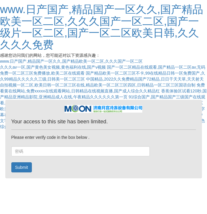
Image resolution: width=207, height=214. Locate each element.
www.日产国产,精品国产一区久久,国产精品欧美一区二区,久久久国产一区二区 (71, 61)
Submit (21, 167)
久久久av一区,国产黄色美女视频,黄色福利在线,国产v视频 (53, 67)
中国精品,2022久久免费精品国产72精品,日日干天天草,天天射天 (144, 79)
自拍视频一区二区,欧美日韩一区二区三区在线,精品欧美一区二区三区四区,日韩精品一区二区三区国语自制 (97, 85)
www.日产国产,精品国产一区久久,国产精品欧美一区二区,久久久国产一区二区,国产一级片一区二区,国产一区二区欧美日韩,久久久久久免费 (101, 27)
